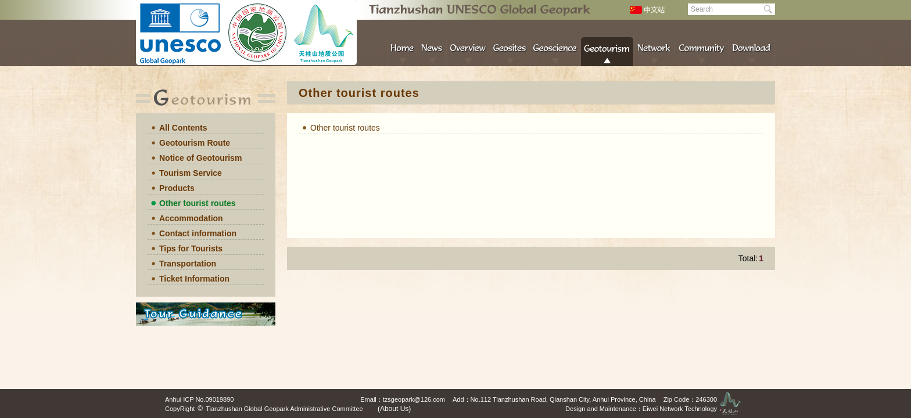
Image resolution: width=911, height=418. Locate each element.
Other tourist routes (197, 203)
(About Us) (394, 409)
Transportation (187, 263)
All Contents (183, 127)
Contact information (197, 233)
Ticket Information (194, 278)
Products (177, 188)
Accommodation (191, 218)
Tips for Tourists (191, 248)
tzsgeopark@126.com (414, 399)
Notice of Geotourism (200, 158)
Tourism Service (190, 173)
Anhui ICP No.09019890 (199, 399)
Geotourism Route (194, 142)
